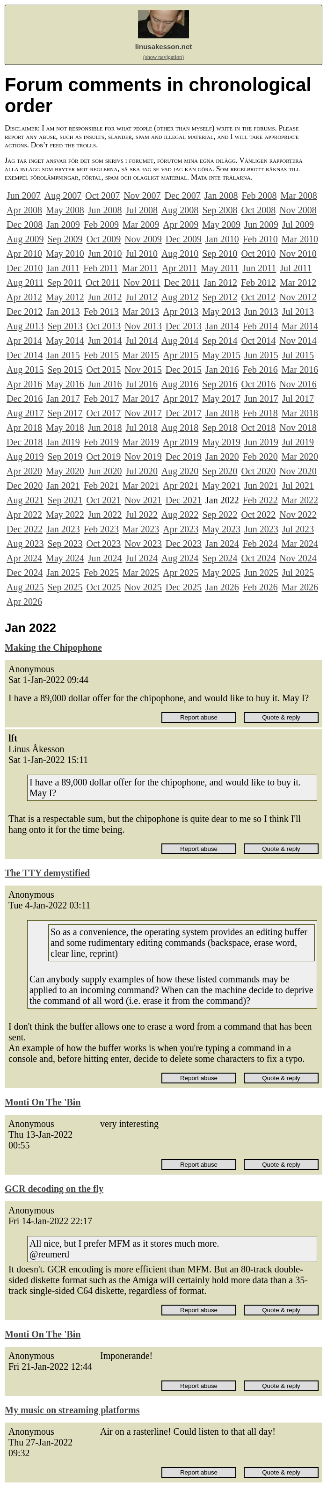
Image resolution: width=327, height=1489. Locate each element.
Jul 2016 (142, 384)
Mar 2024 (300, 543)
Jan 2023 (63, 529)
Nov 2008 (297, 210)
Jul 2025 (298, 572)
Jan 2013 (63, 311)
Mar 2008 (298, 195)
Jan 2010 (222, 239)
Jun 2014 (105, 340)
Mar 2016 (300, 369)
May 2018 (65, 427)
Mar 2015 (141, 355)
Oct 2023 (103, 543)
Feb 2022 (260, 500)
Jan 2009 (63, 224)
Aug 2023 (25, 543)
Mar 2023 (141, 529)
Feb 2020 (260, 456)
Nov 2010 (297, 253)
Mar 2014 (300, 326)
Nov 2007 (142, 195)
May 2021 (221, 485)
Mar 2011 (140, 268)
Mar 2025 (141, 572)
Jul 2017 (298, 398)
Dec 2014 (25, 355)
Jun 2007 (24, 195)
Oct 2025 (103, 587)
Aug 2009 (25, 239)
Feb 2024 (260, 543)
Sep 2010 (219, 253)
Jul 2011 (296, 268)
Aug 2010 (179, 253)
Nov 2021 (142, 500)
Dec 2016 (25, 398)
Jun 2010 (105, 253)
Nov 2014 (297, 340)
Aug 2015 (25, 369)
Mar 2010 (300, 239)
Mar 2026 (300, 587)
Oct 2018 (258, 427)
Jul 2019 (298, 442)
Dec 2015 (184, 369)
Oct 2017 (103, 413)
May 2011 (220, 268)
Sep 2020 (219, 471)
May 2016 (65, 384)
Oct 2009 (103, 239)
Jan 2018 (222, 413)
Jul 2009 (298, 224)
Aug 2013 (25, 326)
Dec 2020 (25, 485)
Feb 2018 (260, 413)
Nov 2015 (142, 369)
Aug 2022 (179, 514)
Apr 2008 (24, 210)
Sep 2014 (219, 340)
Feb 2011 (100, 268)
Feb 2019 (101, 442)
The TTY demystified (47, 873)
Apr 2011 (179, 268)
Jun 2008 (105, 210)
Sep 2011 (64, 282)
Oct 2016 (258, 384)
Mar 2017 (141, 398)
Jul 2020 (142, 471)
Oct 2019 (103, 456)
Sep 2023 (64, 543)
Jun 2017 (261, 398)
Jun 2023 (261, 529)
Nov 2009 (142, 239)
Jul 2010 (142, 253)
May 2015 (221, 355)
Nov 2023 (142, 543)
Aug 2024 (179, 558)
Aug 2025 (25, 587)
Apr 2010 (24, 253)
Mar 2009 (141, 224)
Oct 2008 (258, 210)
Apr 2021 (180, 485)
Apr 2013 (180, 311)
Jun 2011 (259, 268)
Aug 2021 (25, 500)
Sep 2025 (64, 587)
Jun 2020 (105, 471)
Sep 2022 (219, 514)
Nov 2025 (142, 587)
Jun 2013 (261, 311)
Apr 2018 (24, 427)
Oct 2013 (103, 326)
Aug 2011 (25, 282)
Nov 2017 (142, 413)
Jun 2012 (105, 297)
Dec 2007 (183, 195)
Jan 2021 (63, 485)
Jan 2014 (222, 326)
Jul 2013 (298, 311)
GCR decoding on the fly (54, 1189)
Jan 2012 (220, 282)
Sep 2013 (64, 326)
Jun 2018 (105, 427)
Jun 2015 (261, 355)
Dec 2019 (184, 456)
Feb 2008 (258, 195)
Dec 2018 (25, 442)
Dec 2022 (25, 529)
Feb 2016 (260, 369)
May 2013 (221, 311)
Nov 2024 (297, 558)
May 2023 (221, 529)
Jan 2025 (63, 572)
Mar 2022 (300, 500)
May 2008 (65, 210)
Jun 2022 (105, 514)
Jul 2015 (298, 355)
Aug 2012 (179, 297)
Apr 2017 (180, 398)
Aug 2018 (179, 427)
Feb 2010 (260, 239)
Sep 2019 (64, 456)
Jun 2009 (261, 224)
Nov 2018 (297, 427)
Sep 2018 (219, 427)
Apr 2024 (24, 558)
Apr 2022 (24, 514)
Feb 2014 (260, 326)
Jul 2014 (142, 340)
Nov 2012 (297, 297)
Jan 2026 (222, 587)
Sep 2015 (64, 369)
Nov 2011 (142, 282)
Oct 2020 (258, 471)
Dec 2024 (25, 572)
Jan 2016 (222, 369)
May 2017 (221, 398)
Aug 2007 (62, 195)
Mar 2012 (298, 282)
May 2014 (65, 340)
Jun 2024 (105, 558)
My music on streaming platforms (72, 1410)
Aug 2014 (179, 340)
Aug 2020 (179, 471)
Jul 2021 (298, 485)
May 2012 (65, 297)
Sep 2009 (64, 239)
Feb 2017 (101, 398)
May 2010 (65, 253)
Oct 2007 (102, 195)
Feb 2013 (101, 311)
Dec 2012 (25, 311)
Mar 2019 (141, 442)
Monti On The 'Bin (42, 1102)
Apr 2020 (24, 471)
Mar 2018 (300, 413)
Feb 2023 (101, 529)
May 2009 (221, 224)
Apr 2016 (24, 384)
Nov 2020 (297, 471)
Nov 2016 (297, 384)
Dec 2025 (184, 587)
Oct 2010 (258, 253)
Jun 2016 (105, 384)
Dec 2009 (184, 239)
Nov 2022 (297, 514)
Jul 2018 (142, 427)
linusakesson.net (163, 47)
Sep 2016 (219, 384)
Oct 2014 (258, 340)
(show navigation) (163, 57)
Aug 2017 (25, 413)
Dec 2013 (184, 326)
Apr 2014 (24, 340)
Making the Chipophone (53, 647)
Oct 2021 (103, 500)
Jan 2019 (63, 442)
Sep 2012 (219, 297)
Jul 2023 (298, 529)
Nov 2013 (142, 326)
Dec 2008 (25, 224)
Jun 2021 (261, 485)
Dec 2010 (25, 268)
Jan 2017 (63, 398)
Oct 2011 (103, 282)
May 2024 (65, 558)
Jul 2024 (142, 558)
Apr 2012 (24, 297)
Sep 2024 (219, 558)
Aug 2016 (179, 384)
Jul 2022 (142, 514)
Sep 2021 (64, 500)
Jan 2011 (63, 268)
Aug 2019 (25, 456)
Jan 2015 (63, 355)
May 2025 (221, 572)
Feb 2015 (101, 355)
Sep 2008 (219, 210)
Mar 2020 (300, 456)
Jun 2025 (261, 572)
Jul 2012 (142, 297)
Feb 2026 (260, 587)
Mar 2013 (141, 311)
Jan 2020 (222, 456)
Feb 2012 (258, 282)
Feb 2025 (101, 572)
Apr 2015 (180, 355)
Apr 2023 (180, 529)
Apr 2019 (180, 442)
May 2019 (221, 442)
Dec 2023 (184, 543)
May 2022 (65, 514)
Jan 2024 (222, 543)
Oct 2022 (258, 514)
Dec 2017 (184, 413)
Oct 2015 (103, 369)
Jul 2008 (142, 210)
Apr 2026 (24, 601)
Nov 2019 (142, 456)
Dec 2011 (182, 282)
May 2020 (65, 471)
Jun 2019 (261, 442)
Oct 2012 (258, 297)
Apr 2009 (180, 224)
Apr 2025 (180, 572)
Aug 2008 (179, 210)
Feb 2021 (101, 485)
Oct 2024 (258, 558)
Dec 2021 (184, 500)
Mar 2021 (141, 485)
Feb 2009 (101, 224)
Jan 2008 (221, 195)
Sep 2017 (64, 413)
